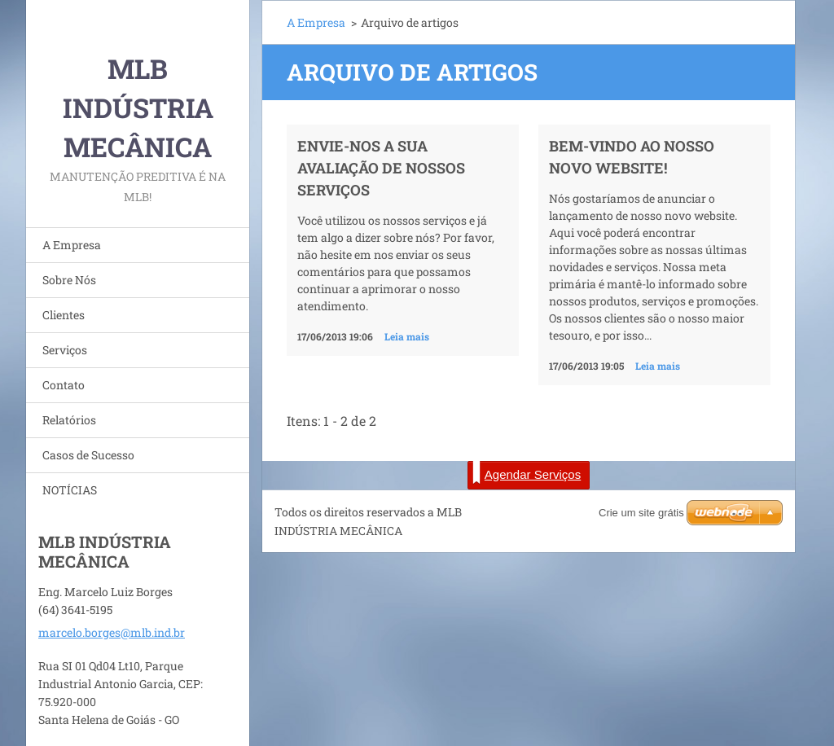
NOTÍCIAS (69, 490)
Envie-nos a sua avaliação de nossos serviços (381, 168)
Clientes (63, 315)
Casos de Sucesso (88, 455)
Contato (63, 385)
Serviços (64, 350)
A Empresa (71, 244)
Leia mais (406, 336)
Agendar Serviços (526, 473)
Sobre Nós (69, 279)
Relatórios (69, 420)
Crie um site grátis (641, 513)
